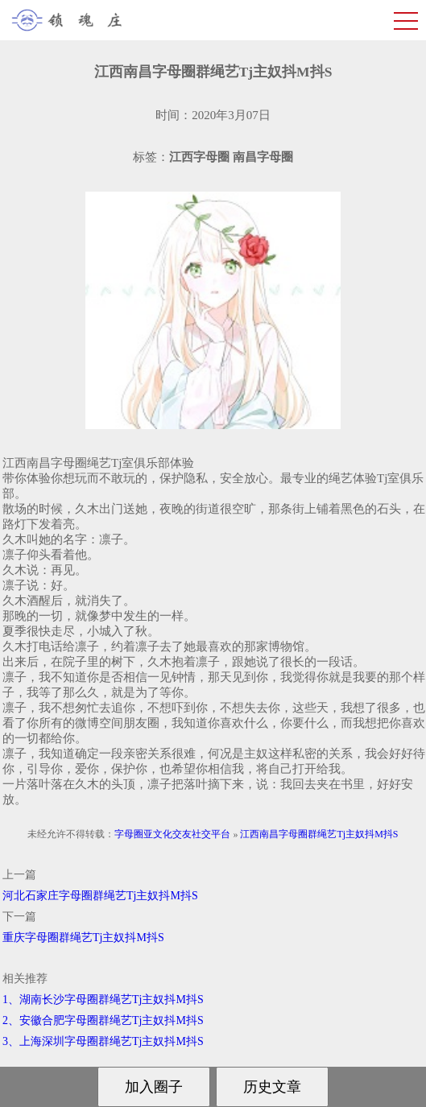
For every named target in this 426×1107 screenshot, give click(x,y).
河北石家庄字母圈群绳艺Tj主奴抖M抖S (100, 896)
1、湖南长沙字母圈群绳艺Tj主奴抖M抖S (103, 999)
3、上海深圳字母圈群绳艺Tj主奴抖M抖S (103, 1041)
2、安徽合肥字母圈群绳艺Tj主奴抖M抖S (103, 1020)
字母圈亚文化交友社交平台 (172, 834)
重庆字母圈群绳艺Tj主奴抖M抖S (83, 937)
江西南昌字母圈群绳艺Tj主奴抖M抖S (319, 834)
